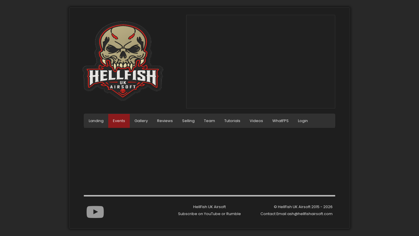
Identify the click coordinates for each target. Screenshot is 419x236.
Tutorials (232, 121)
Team (209, 121)
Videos (256, 121)
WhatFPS (280, 121)
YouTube (212, 213)
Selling (188, 121)
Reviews (165, 121)
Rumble (233, 213)
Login (303, 121)
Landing (96, 121)
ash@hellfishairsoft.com (310, 213)
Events (119, 121)
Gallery (141, 121)
